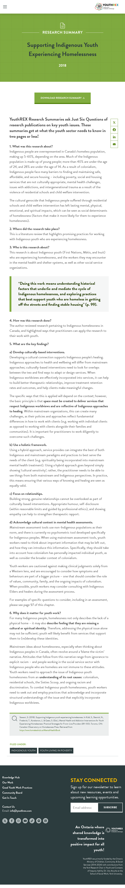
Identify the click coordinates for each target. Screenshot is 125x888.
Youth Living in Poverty (56, 750)
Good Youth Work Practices (17, 787)
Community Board (12, 793)
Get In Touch (9, 798)
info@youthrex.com (21, 811)
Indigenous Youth (23, 750)
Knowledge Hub (11, 777)
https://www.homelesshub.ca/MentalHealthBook (40, 730)
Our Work (7, 782)
